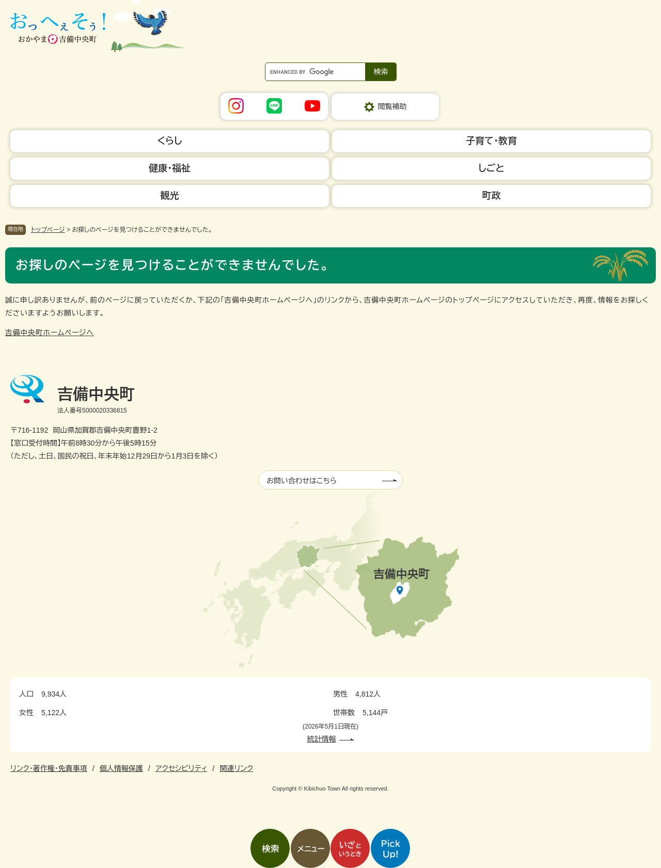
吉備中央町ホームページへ (49, 332)
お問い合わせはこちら (301, 481)
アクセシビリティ (181, 768)
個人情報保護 (121, 768)
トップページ (48, 229)
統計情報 (321, 739)
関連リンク (236, 768)
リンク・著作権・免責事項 (48, 768)
